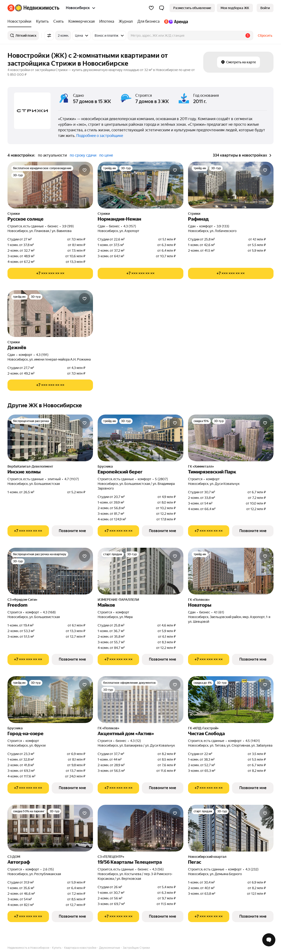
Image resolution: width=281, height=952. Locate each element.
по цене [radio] (106, 155)
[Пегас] (231, 828)
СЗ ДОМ (13, 857)
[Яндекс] (11, 7)
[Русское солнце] (50, 185)
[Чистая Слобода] (231, 699)
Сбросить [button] (265, 35)
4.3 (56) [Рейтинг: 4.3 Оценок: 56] (158, 869)
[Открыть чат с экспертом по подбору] (268, 939)
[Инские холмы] (50, 438)
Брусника (105, 466)
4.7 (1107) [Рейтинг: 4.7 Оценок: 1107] (71, 479)
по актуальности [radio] (52, 155)
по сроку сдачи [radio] (83, 155)
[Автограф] (50, 828)
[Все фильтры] (49, 35)
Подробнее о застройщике (99, 135)
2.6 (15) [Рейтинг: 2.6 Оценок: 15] (48, 869)
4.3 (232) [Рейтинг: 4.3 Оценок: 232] (252, 869)
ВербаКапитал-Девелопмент (30, 466)
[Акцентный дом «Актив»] (140, 699)
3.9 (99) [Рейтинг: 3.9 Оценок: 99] (68, 226)
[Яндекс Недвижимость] (37, 7)
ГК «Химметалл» (201, 466)
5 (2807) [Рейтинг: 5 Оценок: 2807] (161, 479)
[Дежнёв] (50, 313)
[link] (265, 8)
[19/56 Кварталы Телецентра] (140, 828)
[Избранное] (151, 8)
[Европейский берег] (140, 438)
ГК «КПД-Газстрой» (203, 728)
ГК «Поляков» (199, 599)
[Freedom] (50, 571)
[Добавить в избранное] (84, 170)
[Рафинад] (231, 185)
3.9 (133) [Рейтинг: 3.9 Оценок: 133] (223, 226)
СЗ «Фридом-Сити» (22, 599)
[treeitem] (20, 21)
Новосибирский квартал (207, 857)
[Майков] (140, 571)
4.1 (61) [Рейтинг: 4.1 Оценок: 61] (219, 612)
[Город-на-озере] (50, 699)
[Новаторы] (231, 571)
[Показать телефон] (50, 273)
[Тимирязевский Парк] (231, 438)
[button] (161, 8)
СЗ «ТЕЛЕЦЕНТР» (111, 857)
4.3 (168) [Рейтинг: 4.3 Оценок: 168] (49, 612)
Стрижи (13, 213)
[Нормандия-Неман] (140, 185)
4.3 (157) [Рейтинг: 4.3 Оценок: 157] (129, 226)
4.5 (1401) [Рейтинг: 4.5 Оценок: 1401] (252, 741)
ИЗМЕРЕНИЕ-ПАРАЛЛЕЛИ (118, 599)
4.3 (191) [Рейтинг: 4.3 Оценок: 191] (42, 355)
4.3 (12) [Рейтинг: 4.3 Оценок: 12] (135, 741)
